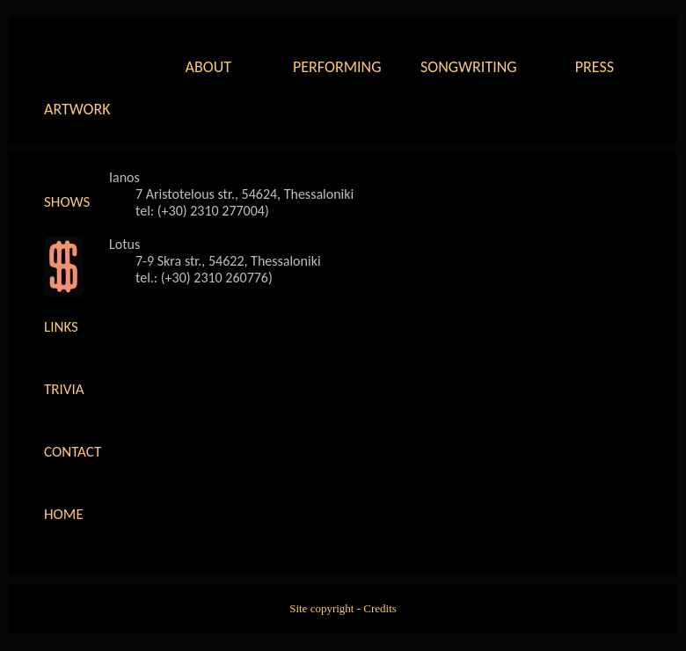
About (208, 67)
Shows (67, 202)
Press (594, 67)
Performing (337, 67)
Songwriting (466, 67)
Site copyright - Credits (343, 608)
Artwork (77, 109)
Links (61, 327)
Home (64, 514)
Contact (72, 452)
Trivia (64, 389)
